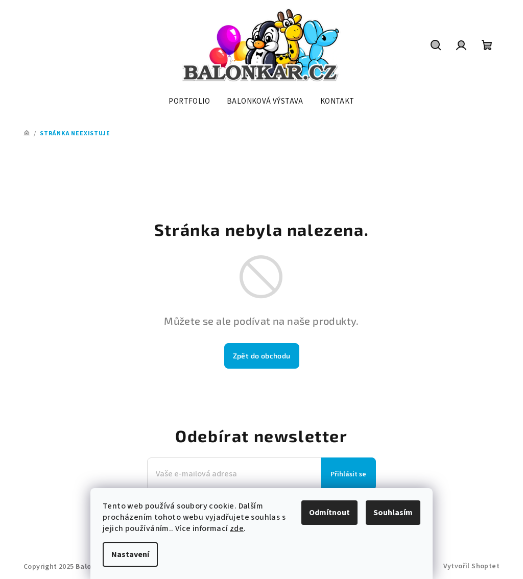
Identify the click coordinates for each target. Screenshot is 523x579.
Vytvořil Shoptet (471, 566)
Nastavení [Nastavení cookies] (130, 554)
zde (237, 528)
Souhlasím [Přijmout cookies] (393, 512)
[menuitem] (189, 101)
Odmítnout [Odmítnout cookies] (329, 512)
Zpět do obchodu (262, 355)
